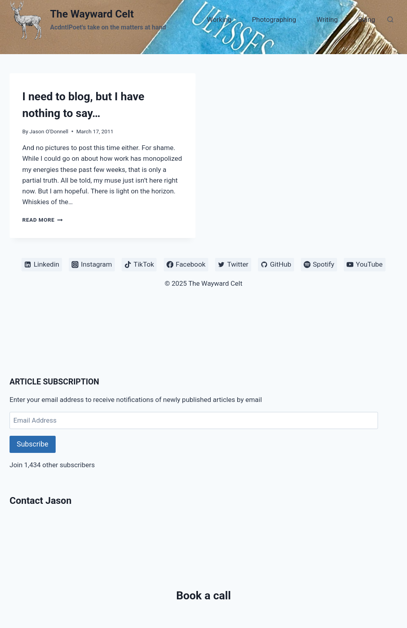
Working (219, 19)
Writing (326, 19)
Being (366, 19)
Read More (42, 219)
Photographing (274, 19)
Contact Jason (41, 500)
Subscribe (32, 444)
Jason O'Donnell (48, 131)
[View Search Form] (390, 20)
